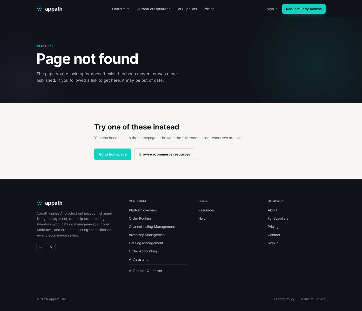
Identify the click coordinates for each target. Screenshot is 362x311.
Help (202, 218)
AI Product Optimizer (153, 9)
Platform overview (143, 210)
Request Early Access (304, 9)
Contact (274, 235)
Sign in (272, 9)
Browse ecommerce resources (164, 154)
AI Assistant (138, 259)
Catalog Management (146, 243)
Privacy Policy (284, 299)
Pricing (209, 9)
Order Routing (140, 218)
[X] (51, 247)
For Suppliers (186, 9)
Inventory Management (147, 235)
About (272, 210)
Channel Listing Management (152, 226)
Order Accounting (143, 251)
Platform (121, 9)
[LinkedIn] (40, 247)
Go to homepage (113, 154)
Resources (206, 210)
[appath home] (49, 9)
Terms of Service (313, 299)
